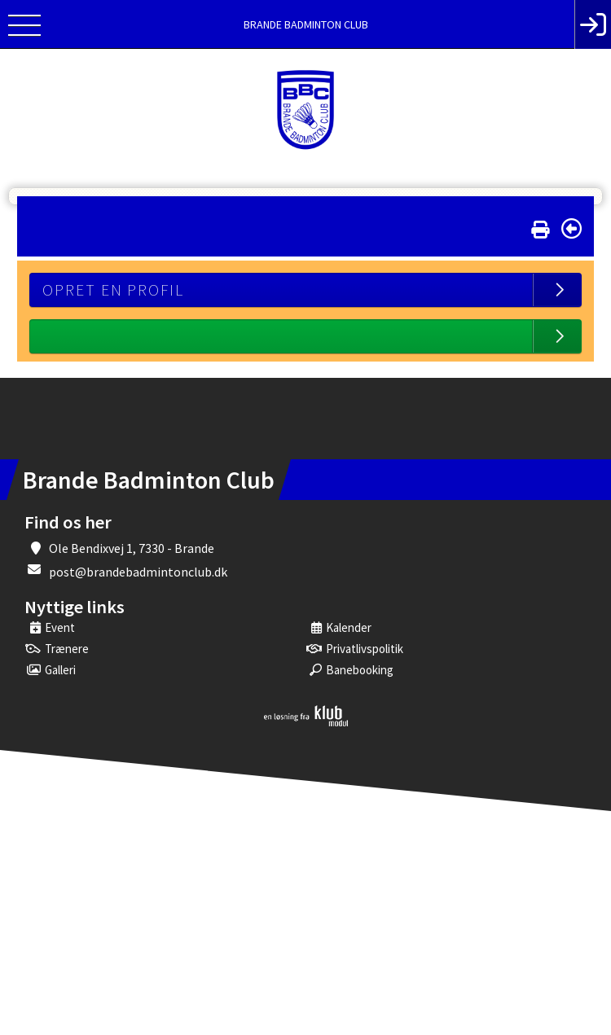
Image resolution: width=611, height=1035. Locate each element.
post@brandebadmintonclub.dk (138, 572)
